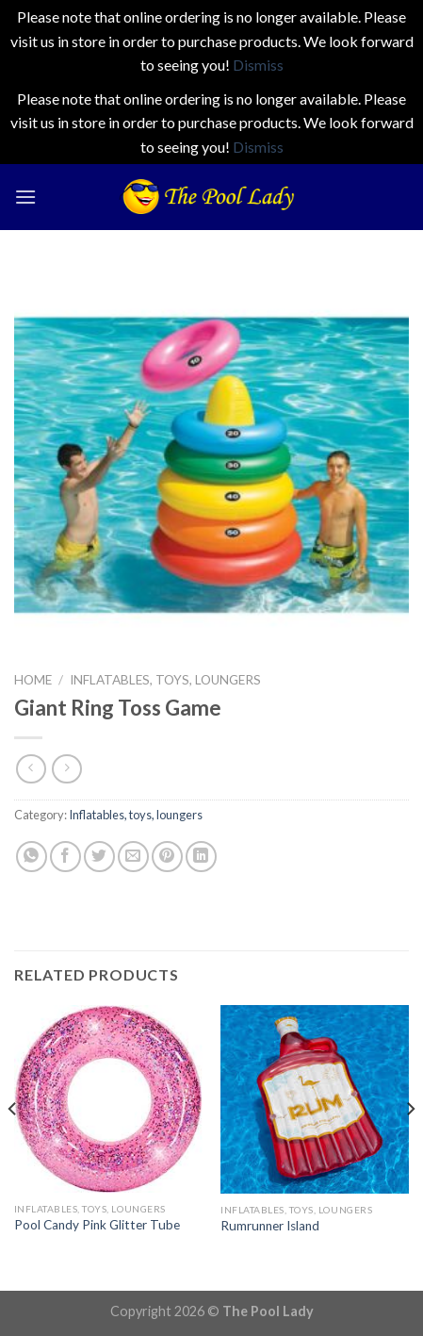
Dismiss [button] (258, 65)
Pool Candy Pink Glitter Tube (97, 1224)
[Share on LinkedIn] (201, 856)
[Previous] (13, 1146)
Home (33, 679)
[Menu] (25, 196)
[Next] (409, 1146)
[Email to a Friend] (133, 856)
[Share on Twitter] (99, 856)
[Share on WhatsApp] (31, 856)
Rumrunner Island (269, 1225)
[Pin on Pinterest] (167, 856)
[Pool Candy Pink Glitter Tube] (108, 1099)
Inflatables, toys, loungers (165, 679)
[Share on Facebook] (65, 856)
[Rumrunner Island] (314, 1099)
